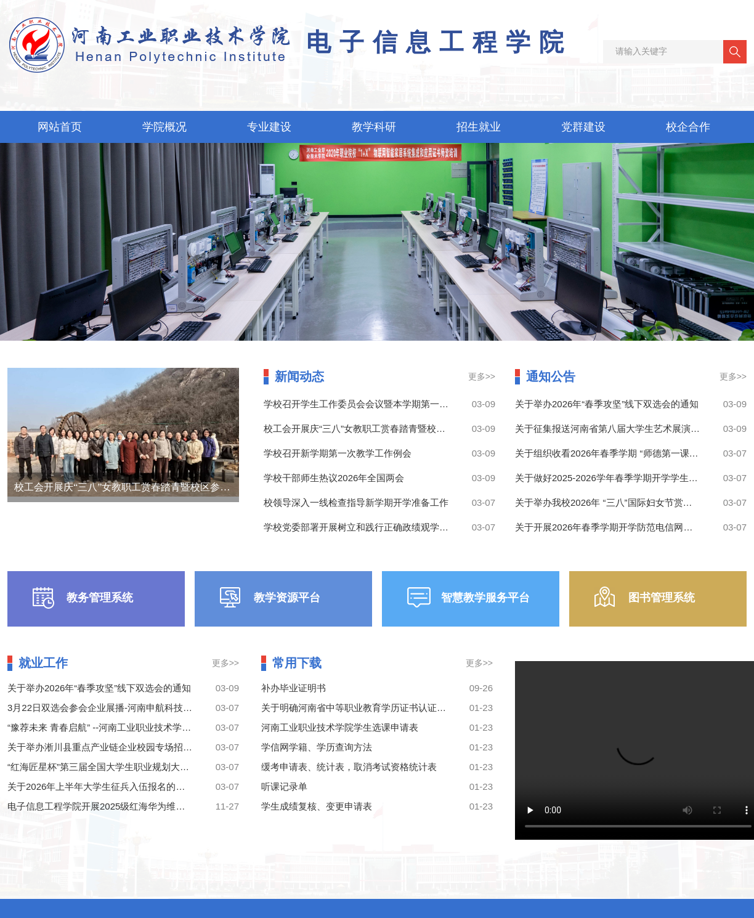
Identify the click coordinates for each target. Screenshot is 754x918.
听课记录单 (284, 786)
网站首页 (60, 127)
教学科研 (374, 127)
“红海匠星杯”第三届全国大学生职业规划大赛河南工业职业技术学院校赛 (153, 767)
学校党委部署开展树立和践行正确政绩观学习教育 (365, 527)
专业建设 (269, 127)
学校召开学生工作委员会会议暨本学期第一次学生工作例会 (384, 404)
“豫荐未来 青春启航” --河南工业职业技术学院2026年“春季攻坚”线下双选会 (158, 727)
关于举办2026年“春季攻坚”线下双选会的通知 (607, 404)
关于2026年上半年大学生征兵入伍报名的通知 (100, 786)
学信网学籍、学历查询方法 (316, 747)
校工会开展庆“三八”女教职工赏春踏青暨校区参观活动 (131, 487)
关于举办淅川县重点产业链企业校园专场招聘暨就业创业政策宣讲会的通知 (159, 747)
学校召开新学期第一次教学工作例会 (337, 453)
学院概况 (164, 127)
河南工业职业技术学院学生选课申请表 (339, 727)
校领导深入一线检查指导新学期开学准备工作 (356, 502)
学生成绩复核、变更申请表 (316, 806)
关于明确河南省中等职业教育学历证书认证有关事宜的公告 (381, 707)
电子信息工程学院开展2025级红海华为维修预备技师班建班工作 (137, 806)
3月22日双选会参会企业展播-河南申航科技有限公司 (113, 707)
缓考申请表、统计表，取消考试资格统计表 (349, 767)
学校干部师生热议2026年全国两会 (334, 478)
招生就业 (478, 127)
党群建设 (583, 127)
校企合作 (688, 127)
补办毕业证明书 (293, 688)
